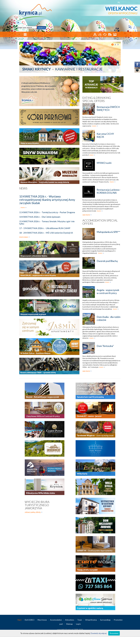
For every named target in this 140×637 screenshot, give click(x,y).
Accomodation (56, 620)
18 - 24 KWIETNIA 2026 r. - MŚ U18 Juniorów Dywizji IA (46, 232)
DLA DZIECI (30, 620)
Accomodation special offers (100, 222)
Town (79, 620)
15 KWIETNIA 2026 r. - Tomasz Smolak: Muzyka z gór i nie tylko (47, 222)
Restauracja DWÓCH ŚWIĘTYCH (108, 108)
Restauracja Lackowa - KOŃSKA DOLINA (109, 191)
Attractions (70, 620)
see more (86, 215)
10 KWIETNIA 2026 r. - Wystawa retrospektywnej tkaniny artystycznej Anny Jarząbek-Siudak (47, 200)
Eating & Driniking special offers (96, 99)
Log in (78, 624)
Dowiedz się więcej (99, 633)
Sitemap (69, 624)
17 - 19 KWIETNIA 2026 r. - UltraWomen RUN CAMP (44, 228)
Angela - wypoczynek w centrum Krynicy (108, 291)
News (23, 188)
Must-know (42, 620)
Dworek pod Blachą (107, 260)
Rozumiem (114, 633)
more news (23, 237)
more (23, 207)
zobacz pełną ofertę (33, 512)
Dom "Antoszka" (105, 345)
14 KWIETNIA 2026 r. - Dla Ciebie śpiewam (39, 216)
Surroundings (105, 620)
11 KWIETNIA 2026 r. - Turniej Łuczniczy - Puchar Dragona (47, 212)
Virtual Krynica (91, 620)
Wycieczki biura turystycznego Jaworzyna (37, 505)
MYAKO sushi (104, 162)
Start (20, 620)
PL (119, 2)
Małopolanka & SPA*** (108, 231)
